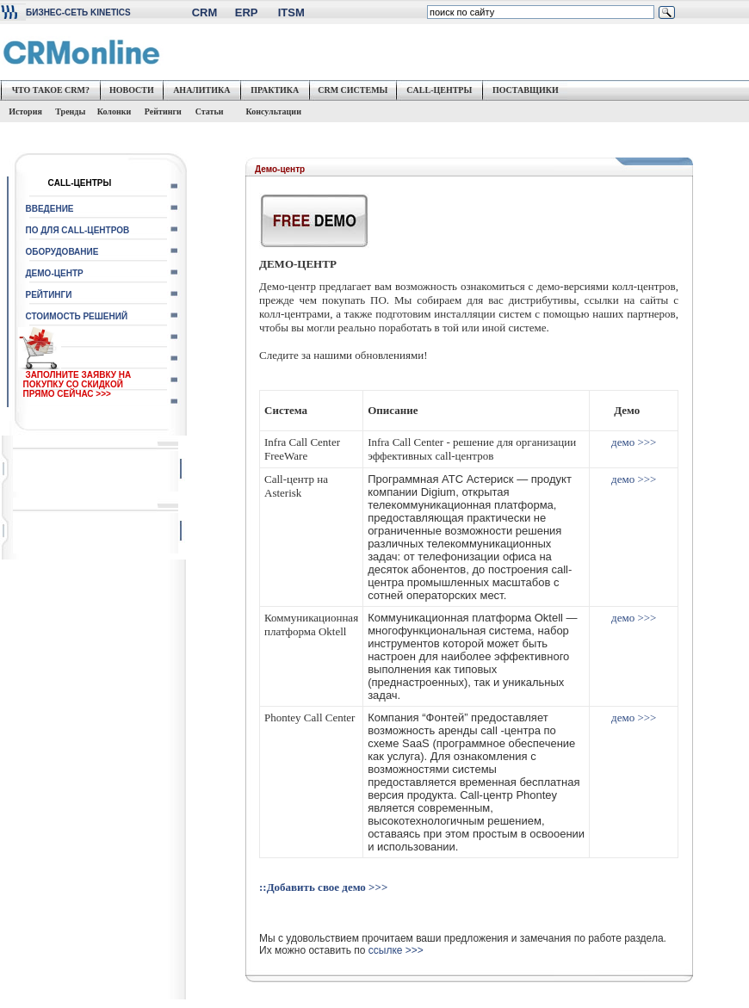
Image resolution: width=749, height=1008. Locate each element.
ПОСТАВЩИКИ (525, 90)
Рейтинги (163, 111)
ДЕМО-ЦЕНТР (55, 273)
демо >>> (633, 442)
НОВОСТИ (131, 90)
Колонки (114, 111)
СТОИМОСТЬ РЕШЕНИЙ (77, 316)
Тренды (70, 111)
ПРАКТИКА (275, 90)
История (24, 111)
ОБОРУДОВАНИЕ (62, 252)
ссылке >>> (396, 950)
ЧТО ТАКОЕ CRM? (51, 90)
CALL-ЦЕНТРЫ (439, 90)
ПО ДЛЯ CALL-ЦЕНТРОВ (78, 230)
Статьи (213, 111)
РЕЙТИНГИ (49, 295)
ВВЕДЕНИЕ (50, 208)
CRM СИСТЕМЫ (352, 90)
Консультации (272, 111)
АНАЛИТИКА (201, 90)
